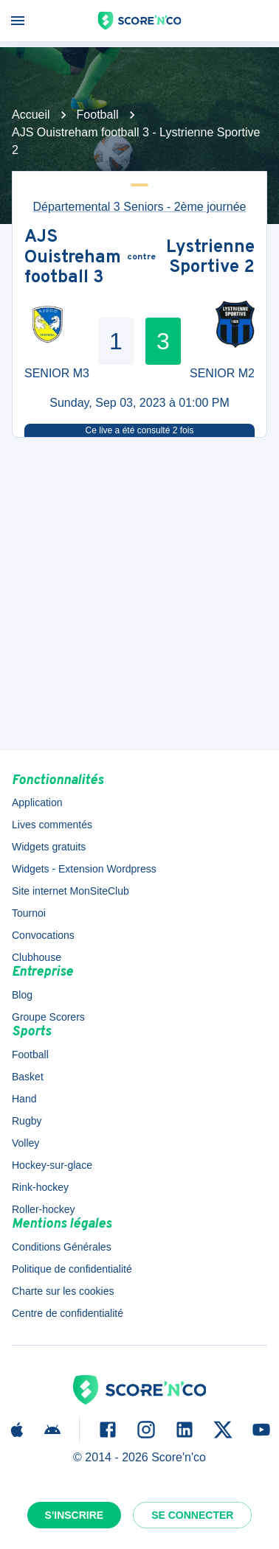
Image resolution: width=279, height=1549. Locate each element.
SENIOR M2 (222, 373)
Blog (22, 995)
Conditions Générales (61, 1247)
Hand (24, 1099)
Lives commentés (52, 825)
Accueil (31, 114)
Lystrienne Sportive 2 (210, 258)
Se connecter (192, 1515)
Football (98, 114)
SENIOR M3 (56, 373)
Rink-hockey (40, 1187)
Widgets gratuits (49, 847)
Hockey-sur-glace (52, 1165)
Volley (25, 1143)
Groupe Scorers (48, 1017)
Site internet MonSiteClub (70, 891)
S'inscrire (74, 1515)
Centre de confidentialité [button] (67, 1313)
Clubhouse (36, 957)
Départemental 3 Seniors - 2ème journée (139, 206)
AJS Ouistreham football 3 (72, 258)
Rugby (26, 1121)
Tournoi (29, 913)
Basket (28, 1077)
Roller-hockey (43, 1209)
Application (37, 802)
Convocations (43, 935)
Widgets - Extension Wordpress (84, 869)
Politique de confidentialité (72, 1269)
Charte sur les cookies (63, 1291)
